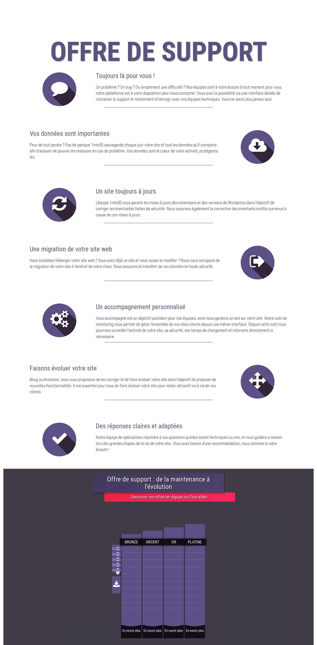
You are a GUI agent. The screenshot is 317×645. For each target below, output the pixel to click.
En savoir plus (131, 631)
